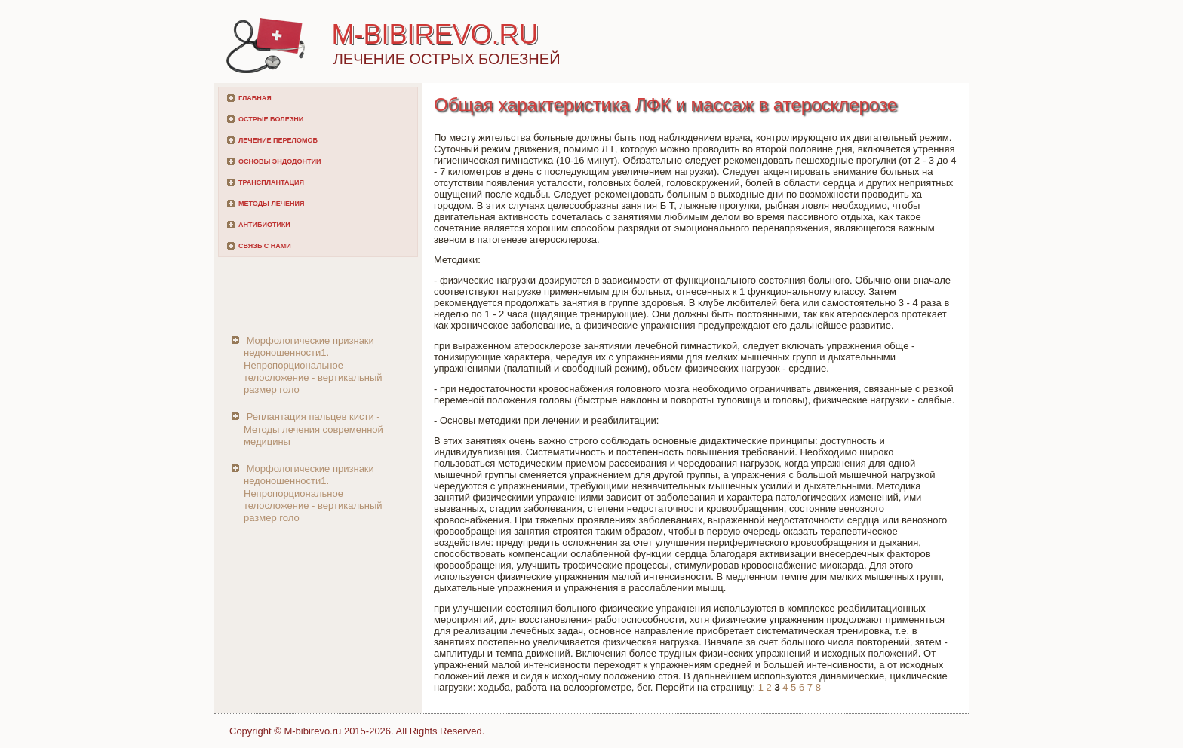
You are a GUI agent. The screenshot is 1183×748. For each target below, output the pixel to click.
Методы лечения (271, 203)
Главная (255, 98)
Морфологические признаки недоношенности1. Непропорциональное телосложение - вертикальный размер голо (313, 365)
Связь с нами (264, 246)
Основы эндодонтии (279, 161)
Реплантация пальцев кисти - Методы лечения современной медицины (313, 429)
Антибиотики (264, 224)
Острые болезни (270, 119)
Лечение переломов (278, 140)
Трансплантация (271, 182)
